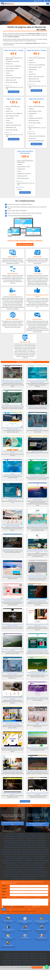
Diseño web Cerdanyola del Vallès (11, 823)
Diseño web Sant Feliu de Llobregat (11, 848)
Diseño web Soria (24, 952)
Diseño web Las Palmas (26, 946)
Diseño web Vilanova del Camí (40, 857)
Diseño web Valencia (24, 955)
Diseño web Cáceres (7, 939)
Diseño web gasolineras (25, 910)
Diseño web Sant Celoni (25, 846)
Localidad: (4, 869)
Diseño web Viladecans (15, 857)
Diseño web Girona (34, 941)
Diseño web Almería (33, 935)
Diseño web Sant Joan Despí (40, 848)
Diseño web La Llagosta (15, 830)
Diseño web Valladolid (33, 955)
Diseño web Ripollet (28, 841)
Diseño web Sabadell (45, 841)
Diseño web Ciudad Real (7, 941)
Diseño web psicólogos (25, 918)
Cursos (20, 965)
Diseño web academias (8, 901)
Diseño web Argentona (30, 815)
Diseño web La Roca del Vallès (27, 830)
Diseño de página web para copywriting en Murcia (37, 678)
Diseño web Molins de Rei (8, 835)
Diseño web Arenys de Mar (19, 815)
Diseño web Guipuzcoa (18, 943)
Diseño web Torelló (33, 855)
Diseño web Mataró (44, 832)
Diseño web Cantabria (24, 939)
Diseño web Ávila (7, 937)
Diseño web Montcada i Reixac (32, 835)
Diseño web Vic (6, 857)
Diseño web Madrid (16, 948)
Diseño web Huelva (27, 943)
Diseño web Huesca (35, 943)
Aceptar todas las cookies (37, 967)
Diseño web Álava (7, 935)
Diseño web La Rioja (17, 946)
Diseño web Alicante (24, 935)
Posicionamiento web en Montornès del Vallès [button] (12, 804)
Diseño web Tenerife (42, 952)
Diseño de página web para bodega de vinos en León (37, 751)
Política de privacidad (15, 962)
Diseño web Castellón (34, 939)
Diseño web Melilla (33, 948)
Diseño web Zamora (20, 957)
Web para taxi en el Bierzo (37, 432)
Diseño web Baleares (24, 937)
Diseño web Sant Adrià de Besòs (9, 843)
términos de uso (29, 892)
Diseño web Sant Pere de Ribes (24, 850)
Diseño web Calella (21, 819)
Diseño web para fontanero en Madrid (12, 455)
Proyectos (45, 962)
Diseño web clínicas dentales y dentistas (8, 911)
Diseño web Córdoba (17, 941)
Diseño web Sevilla (16, 952)
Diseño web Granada (43, 941)
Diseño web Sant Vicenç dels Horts (8, 852)
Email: (3, 875)
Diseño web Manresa (26, 832)
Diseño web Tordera (25, 855)
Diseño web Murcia (41, 948)
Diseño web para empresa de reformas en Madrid (12, 728)
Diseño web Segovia (7, 952)
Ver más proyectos (25, 782)
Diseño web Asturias (42, 935)
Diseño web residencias (41, 918)
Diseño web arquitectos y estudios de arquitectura (25, 902)
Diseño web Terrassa (16, 855)
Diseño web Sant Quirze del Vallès (37, 850)
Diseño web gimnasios (41, 910)
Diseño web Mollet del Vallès (19, 835)
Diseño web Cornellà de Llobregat (39, 823)
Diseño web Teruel (7, 955)
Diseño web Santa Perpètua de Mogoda (40, 852)
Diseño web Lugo (8, 948)
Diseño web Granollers (31, 828)
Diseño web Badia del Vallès (9, 817)
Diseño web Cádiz (15, 939)
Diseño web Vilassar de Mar (31, 859)
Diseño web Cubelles (8, 826)
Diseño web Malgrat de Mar (7, 832)
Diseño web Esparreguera (41, 826)
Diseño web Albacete (16, 935)
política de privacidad (22, 892)
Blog (40, 962)
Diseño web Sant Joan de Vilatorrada (26, 848)
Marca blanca (27, 965)
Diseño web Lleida (43, 946)
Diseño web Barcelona (33, 817)
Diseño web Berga (42, 817)
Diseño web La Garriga (6, 830)
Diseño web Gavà (23, 828)
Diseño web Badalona (40, 815)
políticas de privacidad (18, 888)
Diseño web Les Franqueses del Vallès (41, 830)
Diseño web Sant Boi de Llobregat (13, 846)
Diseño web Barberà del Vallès (22, 817)
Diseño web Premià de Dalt (6, 841)
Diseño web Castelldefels (41, 821)
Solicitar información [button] (13, 72)
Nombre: (4, 866)
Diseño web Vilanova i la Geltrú (19, 859)
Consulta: (4, 878)
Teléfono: (4, 872)
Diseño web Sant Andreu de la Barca (24, 843)
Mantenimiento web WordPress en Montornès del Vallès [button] (37, 805)
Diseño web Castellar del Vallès (19, 821)
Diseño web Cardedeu (8, 821)
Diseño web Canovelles (41, 819)
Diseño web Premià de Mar (18, 841)
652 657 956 (38, 1)
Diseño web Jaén (44, 943)
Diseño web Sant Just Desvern (11, 850)
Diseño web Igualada (41, 828)
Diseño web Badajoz (15, 937)
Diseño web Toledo (15, 955)
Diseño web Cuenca (26, 941)
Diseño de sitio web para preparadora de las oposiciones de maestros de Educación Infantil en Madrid (37, 532)
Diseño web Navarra (6, 950)
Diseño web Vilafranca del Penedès (27, 857)
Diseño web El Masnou (17, 826)
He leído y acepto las (13, 888)
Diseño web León (35, 946)
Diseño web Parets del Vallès (19, 839)
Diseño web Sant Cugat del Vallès (37, 846)
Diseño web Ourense (15, 950)
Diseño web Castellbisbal (31, 821)
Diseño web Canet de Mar (31, 819)
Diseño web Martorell (36, 832)
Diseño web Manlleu (17, 832)
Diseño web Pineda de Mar (39, 839)
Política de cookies (26, 962)
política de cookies (20, 967)
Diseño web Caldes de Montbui (10, 819)
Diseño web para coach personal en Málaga (12, 556)
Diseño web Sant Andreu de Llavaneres (39, 843)
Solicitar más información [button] (25, 225)
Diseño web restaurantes (8, 926)
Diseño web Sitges (7, 855)
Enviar (4, 890)
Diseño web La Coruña (7, 946)
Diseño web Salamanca (43, 950)
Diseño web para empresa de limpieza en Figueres (12, 751)
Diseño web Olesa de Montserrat (24, 837)
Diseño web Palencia (24, 950)
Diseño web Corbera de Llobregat (25, 823)
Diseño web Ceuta (42, 939)
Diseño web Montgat (43, 835)
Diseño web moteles (8, 918)
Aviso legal (5, 962)
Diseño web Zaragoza (29, 957)
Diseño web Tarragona (33, 952)
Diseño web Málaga (25, 948)
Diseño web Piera (29, 839)
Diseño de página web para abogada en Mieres (12, 530)
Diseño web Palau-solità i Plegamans (39, 837)
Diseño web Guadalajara (7, 943)
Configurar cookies (27, 967)
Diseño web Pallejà (9, 839)
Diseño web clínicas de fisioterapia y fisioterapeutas (42, 902)
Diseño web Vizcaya (42, 955)
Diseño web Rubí (36, 841)
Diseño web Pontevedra (33, 950)
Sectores (35, 962)
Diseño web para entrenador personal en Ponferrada (37, 386)
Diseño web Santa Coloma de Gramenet (24, 852)
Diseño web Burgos (42, 937)
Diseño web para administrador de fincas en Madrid (37, 728)
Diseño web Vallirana (42, 855)
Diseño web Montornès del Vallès (10, 837)
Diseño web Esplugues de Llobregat (11, 828)
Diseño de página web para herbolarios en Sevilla (12, 386)
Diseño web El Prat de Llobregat (29, 826)
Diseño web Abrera (9, 815)
